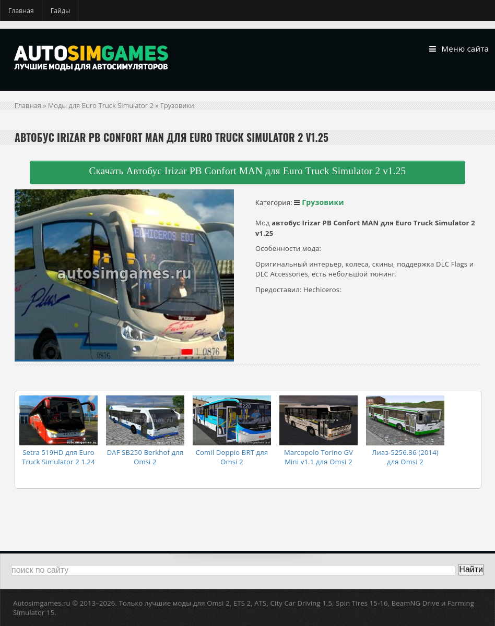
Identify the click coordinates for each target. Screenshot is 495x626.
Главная (21, 10)
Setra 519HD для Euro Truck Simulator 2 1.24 (58, 457)
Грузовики (177, 105)
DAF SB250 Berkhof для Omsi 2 (145, 457)
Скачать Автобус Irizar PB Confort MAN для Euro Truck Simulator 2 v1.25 (247, 170)
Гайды (60, 10)
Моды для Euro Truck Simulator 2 (101, 105)
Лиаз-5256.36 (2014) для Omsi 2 (405, 457)
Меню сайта (459, 49)
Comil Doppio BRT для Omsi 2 (232, 457)
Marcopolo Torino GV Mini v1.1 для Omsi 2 (318, 457)
